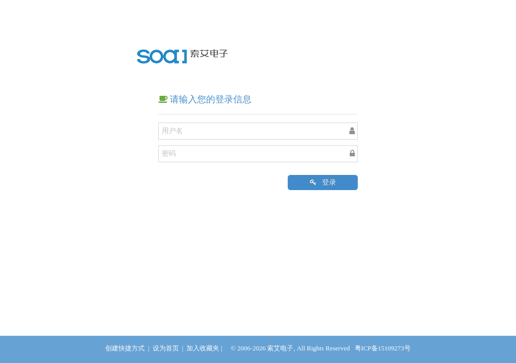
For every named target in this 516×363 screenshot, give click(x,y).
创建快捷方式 (125, 348)
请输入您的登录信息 (205, 99)
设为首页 (166, 348)
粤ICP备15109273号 (383, 348)
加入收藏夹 (202, 348)
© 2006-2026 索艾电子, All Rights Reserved (290, 348)
